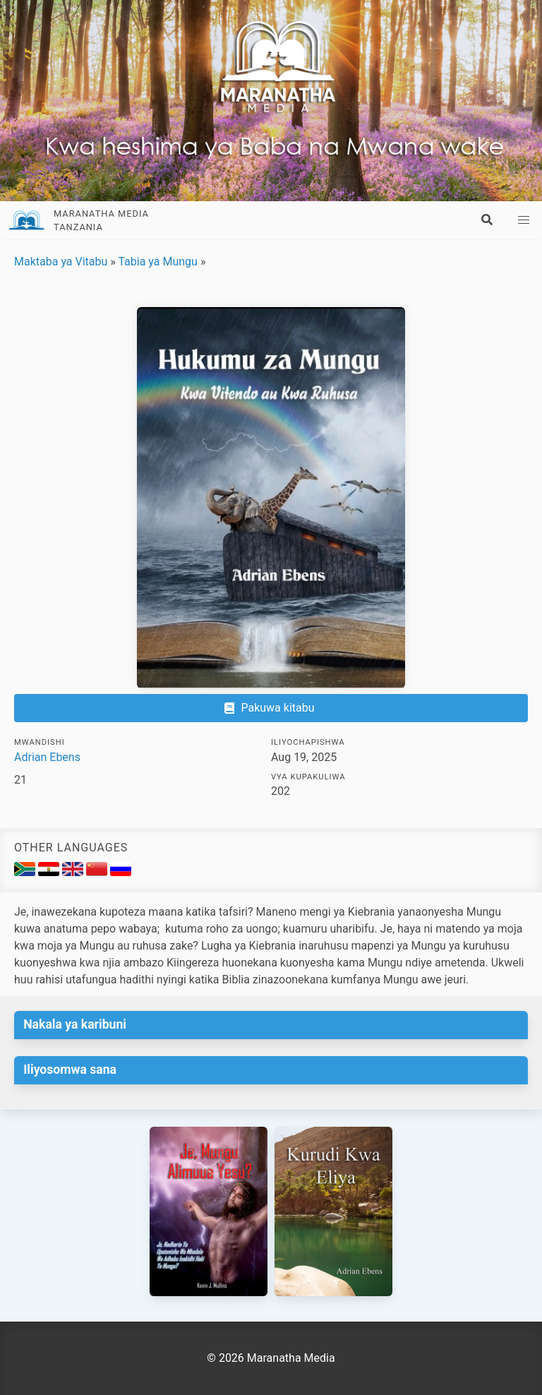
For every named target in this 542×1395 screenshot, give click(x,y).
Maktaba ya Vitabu (60, 261)
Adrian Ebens (47, 757)
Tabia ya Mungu (157, 261)
